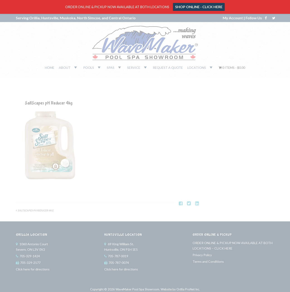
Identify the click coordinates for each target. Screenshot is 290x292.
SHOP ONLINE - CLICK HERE (198, 7)
